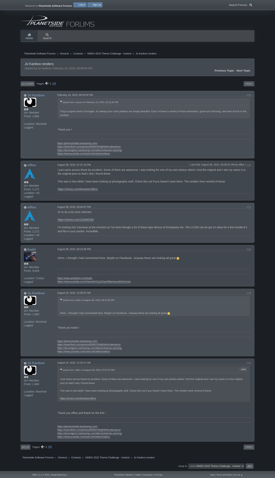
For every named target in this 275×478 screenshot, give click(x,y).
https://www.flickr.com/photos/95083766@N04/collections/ (89, 147)
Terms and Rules (224, 475)
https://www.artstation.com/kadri (74, 279)
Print (249, 84)
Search (47, 37)
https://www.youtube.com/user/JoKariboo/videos (83, 154)
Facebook (147, 475)
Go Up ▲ (238, 475)
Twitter (138, 475)
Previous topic (224, 71)
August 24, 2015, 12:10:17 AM (74, 363)
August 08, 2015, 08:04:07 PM (74, 207)
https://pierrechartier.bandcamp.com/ (77, 144)
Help (212, 475)
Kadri (32, 250)
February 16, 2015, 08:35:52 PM (75, 95)
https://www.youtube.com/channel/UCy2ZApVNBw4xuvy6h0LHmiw (94, 282)
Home (29, 37)
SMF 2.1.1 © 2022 (40, 475)
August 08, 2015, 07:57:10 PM (74, 165)
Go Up (25, 448)
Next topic (244, 71)
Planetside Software (123, 475)
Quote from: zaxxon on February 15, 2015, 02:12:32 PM (90, 103)
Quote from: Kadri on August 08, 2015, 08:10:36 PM (88, 301)
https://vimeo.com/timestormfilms (78, 190)
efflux (32, 166)
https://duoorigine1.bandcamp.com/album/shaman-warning (89, 151)
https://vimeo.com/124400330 (76, 220)
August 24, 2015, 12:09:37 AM (74, 293)
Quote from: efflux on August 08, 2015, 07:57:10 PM (88, 371)
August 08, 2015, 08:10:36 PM (74, 250)
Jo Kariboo (36, 96)
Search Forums (240, 4)
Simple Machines (59, 475)
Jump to (182, 467)
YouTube (158, 475)
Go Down (27, 84)
